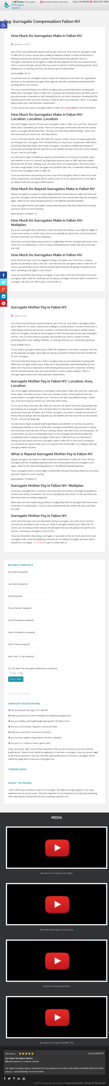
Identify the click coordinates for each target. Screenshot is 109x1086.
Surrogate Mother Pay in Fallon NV (39, 307)
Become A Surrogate (23, 2)
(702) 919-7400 (99, 1)
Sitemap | (88, 1083)
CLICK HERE (38, 542)
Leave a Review (96, 1053)
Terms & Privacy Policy (18, 693)
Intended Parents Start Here (52, 2)
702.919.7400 (99, 1083)
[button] (3, 24)
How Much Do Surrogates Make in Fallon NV (46, 36)
